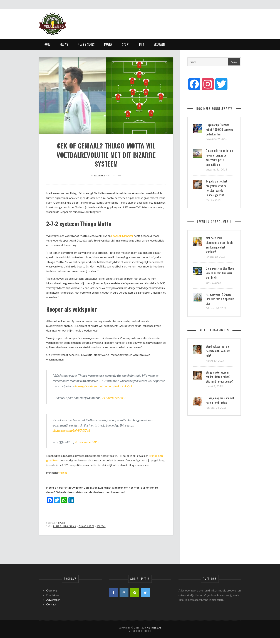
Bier (141, 44)
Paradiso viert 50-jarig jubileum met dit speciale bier (220, 299)
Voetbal (101, 526)
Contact (51, 604)
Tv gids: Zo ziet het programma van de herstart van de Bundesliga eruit (216, 188)
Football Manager (122, 235)
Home (47, 44)
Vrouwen (159, 44)
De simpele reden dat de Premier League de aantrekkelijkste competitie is (219, 157)
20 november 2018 (87, 442)
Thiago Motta (86, 526)
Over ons (51, 590)
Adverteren (53, 599)
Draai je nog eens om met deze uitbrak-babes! (220, 400)
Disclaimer (53, 595)
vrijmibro (99, 175)
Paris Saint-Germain (64, 526)
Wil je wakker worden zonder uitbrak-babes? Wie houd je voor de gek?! (220, 377)
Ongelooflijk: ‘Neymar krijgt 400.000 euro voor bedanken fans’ (220, 129)
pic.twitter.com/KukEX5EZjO (113, 386)
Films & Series (86, 44)
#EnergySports (84, 386)
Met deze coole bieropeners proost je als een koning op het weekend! (219, 245)
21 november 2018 (114, 398)
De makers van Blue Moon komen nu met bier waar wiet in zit (220, 273)
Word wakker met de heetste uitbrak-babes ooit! (218, 351)
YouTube (62, 472)
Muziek (108, 44)
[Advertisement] (176, 21)
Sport (126, 44)
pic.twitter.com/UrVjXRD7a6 (71, 430)
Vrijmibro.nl (154, 627)
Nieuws (64, 44)
